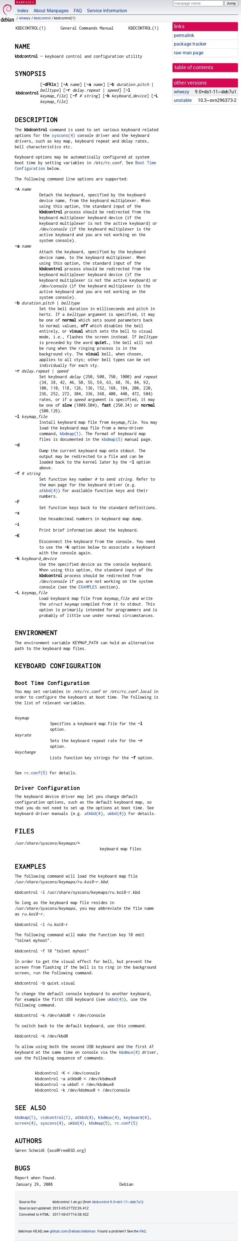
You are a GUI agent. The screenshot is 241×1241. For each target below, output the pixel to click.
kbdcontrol (42, 18)
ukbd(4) (115, 813)
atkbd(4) (48, 490)
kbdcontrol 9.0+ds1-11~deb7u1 (117, 1202)
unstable (183, 100)
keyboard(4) (136, 1117)
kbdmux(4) (129, 1052)
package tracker (190, 44)
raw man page (188, 52)
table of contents (193, 67)
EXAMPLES (87, 587)
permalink (184, 35)
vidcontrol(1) (55, 1117)
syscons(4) (63, 135)
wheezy (25, 18)
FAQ (78, 10)
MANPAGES (25, 2)
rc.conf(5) (35, 772)
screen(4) (25, 1123)
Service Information (107, 10)
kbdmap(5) (112, 439)
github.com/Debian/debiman (73, 1231)
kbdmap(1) (70, 433)
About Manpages (51, 10)
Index (22, 10)
